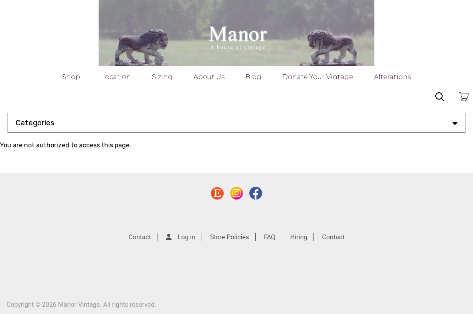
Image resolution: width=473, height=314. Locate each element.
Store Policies (229, 237)
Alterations (392, 77)
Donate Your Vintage (317, 77)
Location (116, 77)
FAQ (269, 237)
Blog (253, 77)
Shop (71, 77)
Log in (186, 237)
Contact (140, 237)
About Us (209, 77)
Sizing (162, 77)
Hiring (298, 237)
